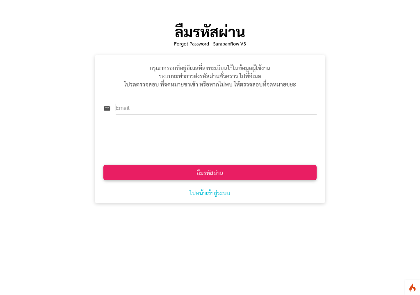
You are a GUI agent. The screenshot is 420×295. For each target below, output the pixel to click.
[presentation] (165, 141)
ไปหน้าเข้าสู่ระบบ (209, 192)
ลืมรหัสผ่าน (210, 172)
